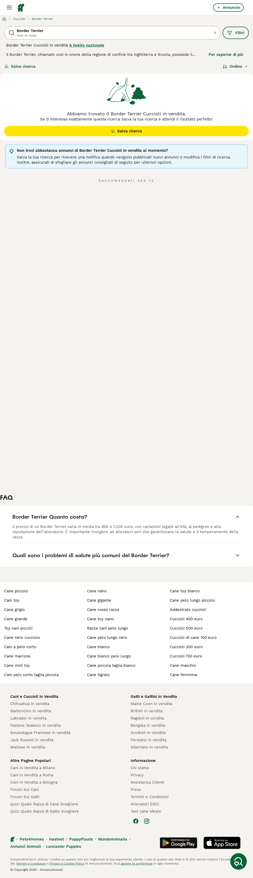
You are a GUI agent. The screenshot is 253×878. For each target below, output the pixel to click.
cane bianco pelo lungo (109, 656)
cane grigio (14, 609)
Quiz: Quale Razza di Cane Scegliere (44, 804)
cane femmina (183, 674)
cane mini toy (17, 665)
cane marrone (17, 656)
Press (136, 789)
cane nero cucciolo (22, 637)
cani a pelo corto (20, 647)
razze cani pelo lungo (107, 628)
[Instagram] (146, 821)
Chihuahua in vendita (29, 703)
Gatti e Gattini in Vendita (154, 696)
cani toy (11, 600)
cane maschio (183, 665)
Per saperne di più (226, 54)
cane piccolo (16, 591)
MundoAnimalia (112, 839)
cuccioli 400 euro (186, 619)
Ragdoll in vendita (147, 718)
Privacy (137, 775)
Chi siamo (140, 768)
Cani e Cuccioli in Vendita (34, 696)
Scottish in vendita (148, 732)
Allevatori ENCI (145, 804)
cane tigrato (98, 674)
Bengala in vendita (148, 725)
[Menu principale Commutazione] (9, 7)
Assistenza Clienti (147, 782)
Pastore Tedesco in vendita (35, 725)
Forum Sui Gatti (24, 796)
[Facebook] (136, 821)
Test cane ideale (146, 811)
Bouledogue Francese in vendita (40, 732)
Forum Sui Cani (24, 789)
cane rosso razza (103, 609)
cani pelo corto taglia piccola (31, 674)
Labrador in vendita (28, 718)
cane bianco (98, 647)
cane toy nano (100, 619)
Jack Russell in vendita (31, 740)
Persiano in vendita (148, 740)
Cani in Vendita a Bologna (34, 782)
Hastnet (56, 839)
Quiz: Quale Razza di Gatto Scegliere (44, 811)
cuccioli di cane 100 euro (193, 637)
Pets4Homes (32, 839)
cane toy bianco (185, 591)
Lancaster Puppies (63, 846)
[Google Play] (178, 843)
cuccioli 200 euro (186, 647)
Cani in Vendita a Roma (31, 775)
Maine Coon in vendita (151, 703)
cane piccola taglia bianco (111, 665)
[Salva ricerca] (238, 861)
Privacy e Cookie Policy (66, 863)
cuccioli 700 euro (186, 656)
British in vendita (146, 711)
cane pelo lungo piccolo (192, 600)
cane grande (15, 619)
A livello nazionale (86, 45)
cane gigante (99, 600)
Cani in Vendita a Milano (32, 768)
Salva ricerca (20, 66)
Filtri (235, 32)
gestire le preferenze (136, 863)
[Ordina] (235, 66)
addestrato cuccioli (188, 609)
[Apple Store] (222, 843)
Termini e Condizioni (150, 796)
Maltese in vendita (27, 747)
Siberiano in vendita (149, 747)
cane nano (97, 591)
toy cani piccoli (18, 628)
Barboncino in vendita (30, 711)
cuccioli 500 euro (186, 628)
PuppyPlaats (81, 839)
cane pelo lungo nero (107, 637)
